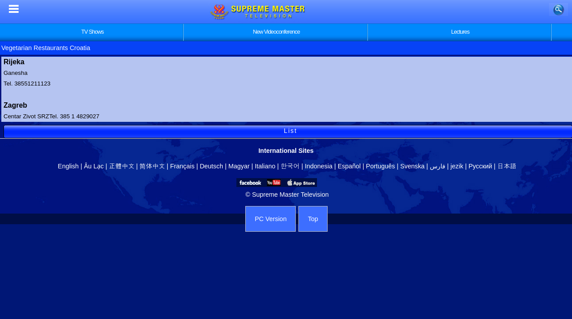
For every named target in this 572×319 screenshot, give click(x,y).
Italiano (265, 166)
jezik (457, 166)
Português (380, 166)
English (68, 166)
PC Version (270, 218)
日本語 (506, 166)
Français (182, 166)
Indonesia (318, 166)
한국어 (290, 166)
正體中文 (122, 166)
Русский (480, 166)
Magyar (239, 166)
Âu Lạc (94, 166)
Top (313, 218)
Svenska (412, 166)
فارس (437, 166)
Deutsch (211, 166)
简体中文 (152, 166)
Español (349, 166)
